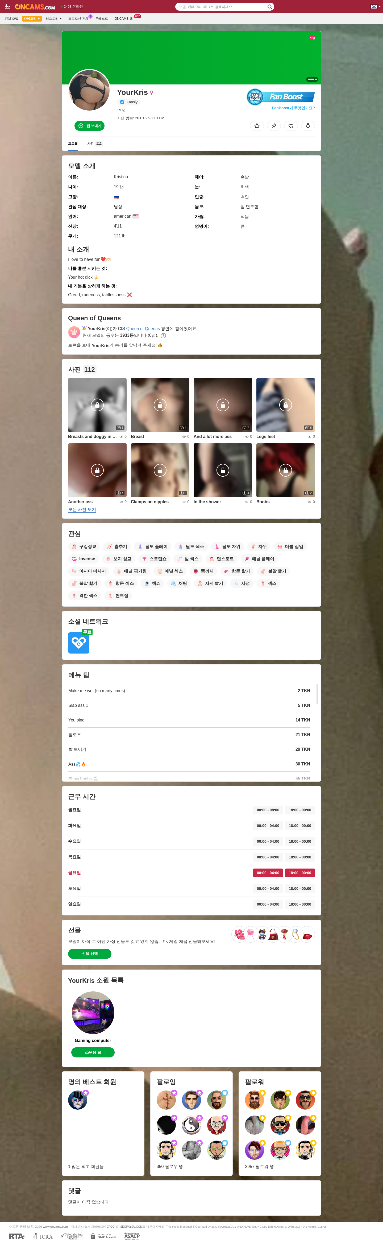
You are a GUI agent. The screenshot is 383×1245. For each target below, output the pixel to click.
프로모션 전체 (79, 18)
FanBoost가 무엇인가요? (293, 108)
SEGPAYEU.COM (131, 1226)
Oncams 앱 (125, 18)
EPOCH (111, 1226)
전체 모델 (11, 19)
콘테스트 (101, 19)
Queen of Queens (143, 328)
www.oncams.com (55, 1226)
